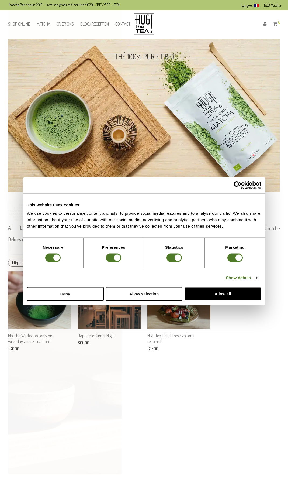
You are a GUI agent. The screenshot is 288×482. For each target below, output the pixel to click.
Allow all (223, 294)
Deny (65, 294)
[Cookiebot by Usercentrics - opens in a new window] (237, 185)
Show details (238, 277)
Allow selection (144, 294)
